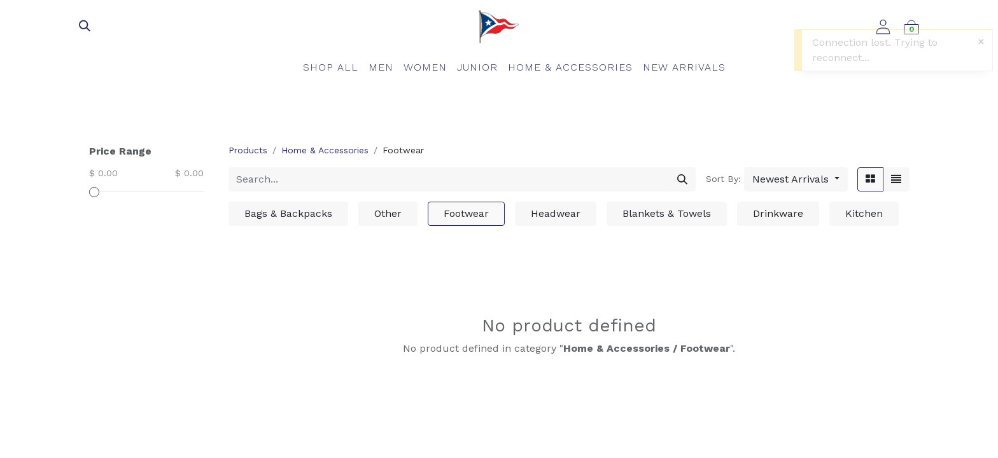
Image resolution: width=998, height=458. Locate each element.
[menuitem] (330, 67)
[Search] (682, 179)
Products (247, 150)
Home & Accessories (325, 150)
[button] (796, 179)
